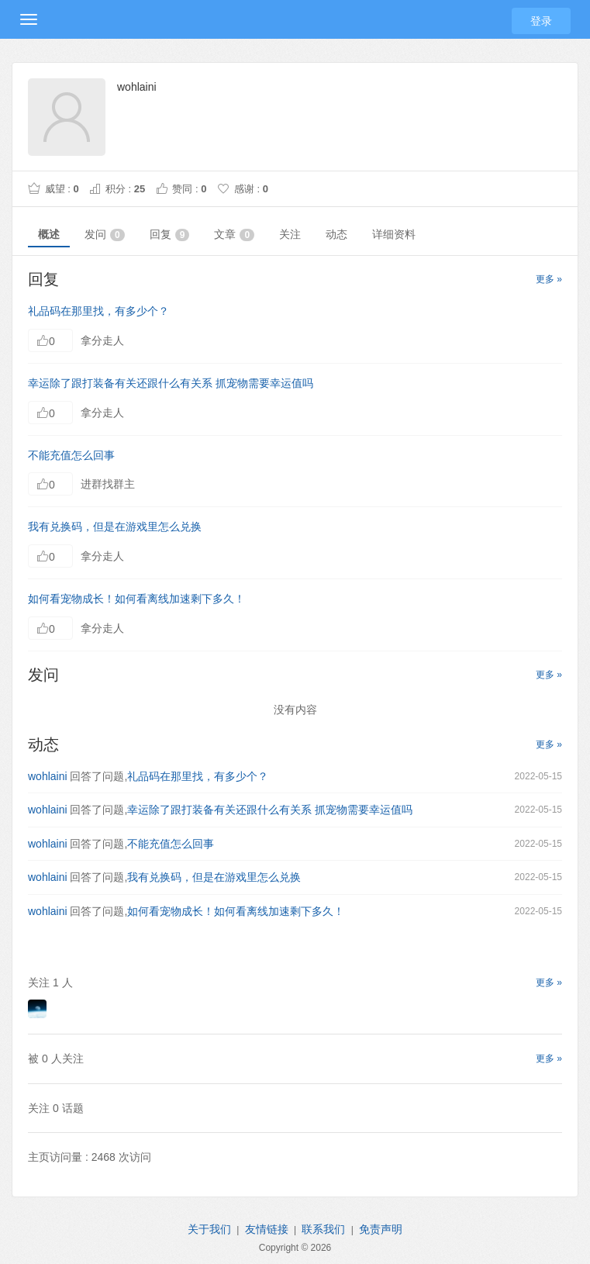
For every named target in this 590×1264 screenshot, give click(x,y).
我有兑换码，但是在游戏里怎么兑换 (115, 526)
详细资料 (394, 234)
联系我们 (323, 1229)
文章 (234, 234)
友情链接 (266, 1229)
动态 (336, 234)
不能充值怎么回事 (71, 455)
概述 (49, 234)
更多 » (549, 279)
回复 (170, 234)
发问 (105, 234)
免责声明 (380, 1229)
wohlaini (47, 776)
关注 (290, 234)
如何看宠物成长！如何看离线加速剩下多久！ (136, 598)
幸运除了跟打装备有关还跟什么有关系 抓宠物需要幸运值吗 (170, 383)
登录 (541, 21)
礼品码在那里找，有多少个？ (98, 311)
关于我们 (209, 1229)
